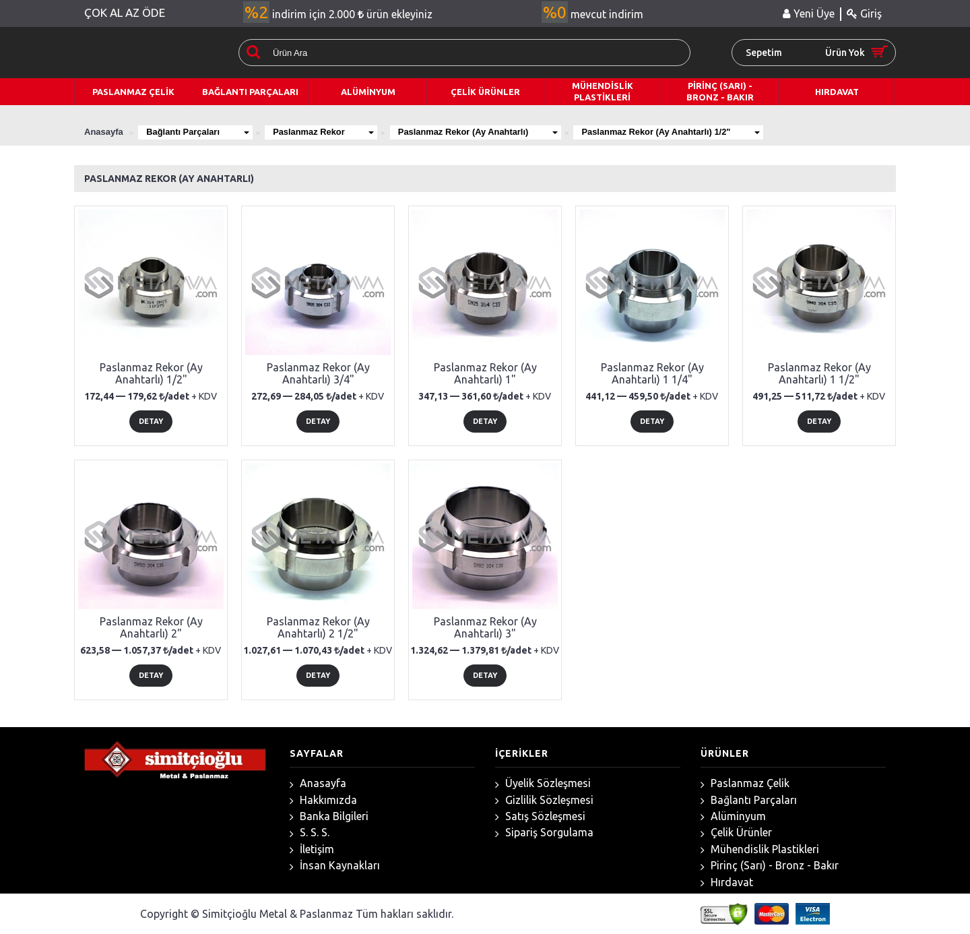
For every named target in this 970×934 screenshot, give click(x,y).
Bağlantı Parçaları (198, 132)
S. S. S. (309, 832)
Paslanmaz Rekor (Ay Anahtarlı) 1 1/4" (652, 373)
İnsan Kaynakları (335, 865)
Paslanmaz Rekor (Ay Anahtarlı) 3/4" (318, 373)
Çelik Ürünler (736, 832)
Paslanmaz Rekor (326, 132)
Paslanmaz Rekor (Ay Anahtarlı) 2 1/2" (318, 627)
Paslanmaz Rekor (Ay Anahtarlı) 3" (485, 627)
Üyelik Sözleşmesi (543, 783)
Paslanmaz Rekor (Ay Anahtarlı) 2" (151, 627)
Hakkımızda (323, 800)
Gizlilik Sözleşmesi (544, 800)
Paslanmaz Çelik (745, 783)
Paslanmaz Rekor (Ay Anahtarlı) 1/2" (677, 132)
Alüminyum (733, 816)
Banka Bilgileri (329, 816)
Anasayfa (318, 783)
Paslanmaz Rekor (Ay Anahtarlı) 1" (485, 373)
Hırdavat (727, 882)
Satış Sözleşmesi (540, 816)
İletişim (312, 849)
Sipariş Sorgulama (544, 832)
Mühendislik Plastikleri (760, 849)
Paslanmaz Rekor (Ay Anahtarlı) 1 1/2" (819, 373)
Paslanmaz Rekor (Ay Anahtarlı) (482, 132)
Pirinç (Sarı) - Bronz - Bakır (770, 865)
